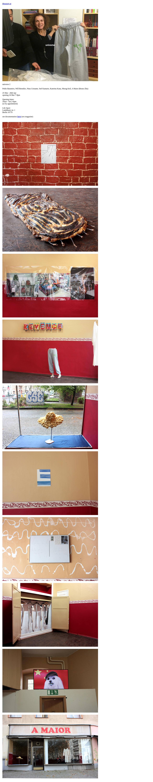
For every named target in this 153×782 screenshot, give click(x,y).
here (19, 117)
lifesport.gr (6, 4)
